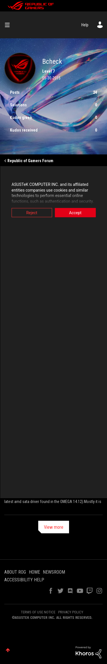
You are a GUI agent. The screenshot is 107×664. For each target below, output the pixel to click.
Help (84, 25)
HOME (34, 572)
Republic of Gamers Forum (30, 160)
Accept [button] (75, 212)
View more (53, 527)
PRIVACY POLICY (70, 612)
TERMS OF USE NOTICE (38, 612)
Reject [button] (31, 212)
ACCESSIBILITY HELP (24, 580)
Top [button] (8, 650)
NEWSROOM (54, 572)
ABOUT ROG (15, 572)
